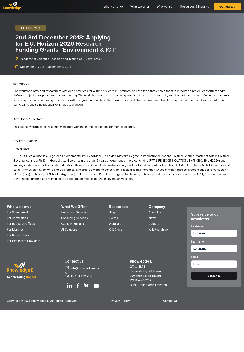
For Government (17, 212)
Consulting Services (74, 218)
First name (197, 226)
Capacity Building (72, 224)
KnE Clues (115, 229)
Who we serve (19, 206)
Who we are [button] (165, 6)
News (153, 218)
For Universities (17, 218)
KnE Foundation (159, 229)
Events (113, 218)
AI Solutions (69, 229)
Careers (154, 224)
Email (194, 257)
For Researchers (18, 235)
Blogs (113, 212)
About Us (155, 212)
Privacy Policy (120, 301)
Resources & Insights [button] (194, 6)
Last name (197, 241)
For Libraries (15, 229)
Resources (118, 206)
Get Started (227, 6)
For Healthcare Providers (23, 241)
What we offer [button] (139, 6)
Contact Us (170, 301)
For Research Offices (21, 224)
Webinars (115, 224)
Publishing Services (74, 212)
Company (157, 206)
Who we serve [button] (113, 6)
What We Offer (74, 206)
